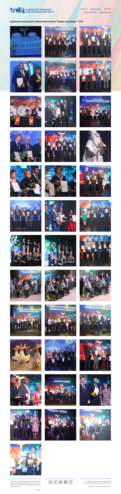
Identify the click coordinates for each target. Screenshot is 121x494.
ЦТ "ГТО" (107, 9)
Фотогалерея (95, 9)
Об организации (90, 12)
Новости (84, 9)
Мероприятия (105, 12)
